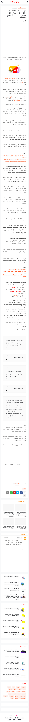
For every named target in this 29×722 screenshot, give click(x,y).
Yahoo (12, 698)
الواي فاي (11, 696)
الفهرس (9, 719)
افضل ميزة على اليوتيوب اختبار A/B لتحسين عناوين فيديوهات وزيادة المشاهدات (9, 514)
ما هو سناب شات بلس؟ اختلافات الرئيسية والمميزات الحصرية (12, 615)
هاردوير (8, 691)
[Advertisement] (14, 40)
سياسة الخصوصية (9, 718)
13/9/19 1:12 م (5, 537)
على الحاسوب (15, 99)
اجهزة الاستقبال (22, 698)
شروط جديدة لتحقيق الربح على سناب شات (11, 608)
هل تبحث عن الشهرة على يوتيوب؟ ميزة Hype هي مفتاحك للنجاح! (21, 527)
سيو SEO (18, 691)
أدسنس (10, 689)
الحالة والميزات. (16, 295)
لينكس (16, 698)
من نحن (17, 718)
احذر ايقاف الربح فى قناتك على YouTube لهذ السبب (15, 159)
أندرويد (24, 689)
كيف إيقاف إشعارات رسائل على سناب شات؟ (11, 621)
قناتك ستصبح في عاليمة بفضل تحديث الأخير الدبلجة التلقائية (8, 527)
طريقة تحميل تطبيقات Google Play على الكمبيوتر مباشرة (11, 589)
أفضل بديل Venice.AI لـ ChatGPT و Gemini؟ (12, 656)
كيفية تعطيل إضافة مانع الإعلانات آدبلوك (11, 577)
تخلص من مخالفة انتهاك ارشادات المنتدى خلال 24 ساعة (14, 272)
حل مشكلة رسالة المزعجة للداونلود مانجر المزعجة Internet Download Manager (11, 584)
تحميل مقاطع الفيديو (18, 101)
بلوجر (10, 694)
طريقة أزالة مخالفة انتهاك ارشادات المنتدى (17, 269)
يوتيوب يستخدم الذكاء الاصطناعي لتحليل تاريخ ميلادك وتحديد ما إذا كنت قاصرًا (21, 514)
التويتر (19, 694)
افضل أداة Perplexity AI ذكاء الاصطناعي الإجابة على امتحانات (12, 663)
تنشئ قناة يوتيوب (9, 97)
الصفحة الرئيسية (22, 8)
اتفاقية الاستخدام (17, 719)
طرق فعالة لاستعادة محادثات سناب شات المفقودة (11, 627)
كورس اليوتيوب (16, 483)
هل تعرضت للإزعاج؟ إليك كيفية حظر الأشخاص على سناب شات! (11, 633)
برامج (13, 687)
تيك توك (14, 694)
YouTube (21, 82)
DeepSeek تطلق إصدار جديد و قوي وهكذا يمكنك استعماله (11, 669)
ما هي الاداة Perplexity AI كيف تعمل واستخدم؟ (11, 675)
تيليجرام (16, 696)
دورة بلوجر (23, 691)
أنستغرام (23, 694)
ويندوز (15, 689)
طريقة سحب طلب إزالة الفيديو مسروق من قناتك (15, 161)
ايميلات (13, 691)
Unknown (19, 537)
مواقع (9, 687)
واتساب (19, 689)
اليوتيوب (14, 8)
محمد (10, 715)
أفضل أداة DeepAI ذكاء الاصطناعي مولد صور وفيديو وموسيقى (11, 650)
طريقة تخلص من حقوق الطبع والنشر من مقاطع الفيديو (14, 276)
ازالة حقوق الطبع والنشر (11, 79)
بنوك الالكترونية (22, 696)
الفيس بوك (23, 687)
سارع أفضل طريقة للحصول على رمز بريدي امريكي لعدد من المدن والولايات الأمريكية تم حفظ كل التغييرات (11, 597)
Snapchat (5, 696)
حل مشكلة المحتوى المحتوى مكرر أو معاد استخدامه (14, 157)
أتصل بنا (22, 718)
